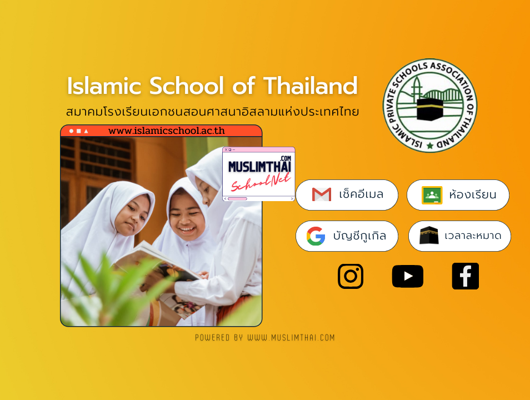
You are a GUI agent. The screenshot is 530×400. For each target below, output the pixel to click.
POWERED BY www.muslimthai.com (266, 338)
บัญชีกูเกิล (360, 235)
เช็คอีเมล (361, 194)
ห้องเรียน (473, 194)
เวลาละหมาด (473, 235)
